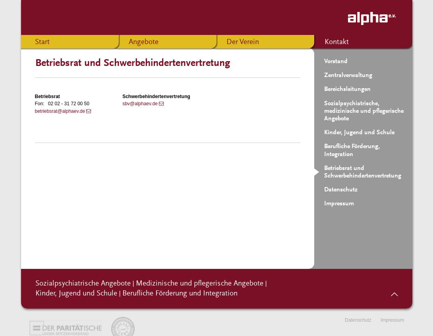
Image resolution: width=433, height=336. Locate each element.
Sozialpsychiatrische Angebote (83, 284)
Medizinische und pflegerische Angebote (199, 284)
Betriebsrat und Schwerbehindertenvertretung (362, 172)
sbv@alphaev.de (140, 103)
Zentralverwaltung (348, 75)
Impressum (339, 204)
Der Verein (242, 42)
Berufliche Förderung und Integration (180, 293)
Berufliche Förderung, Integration (352, 150)
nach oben (394, 291)
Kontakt (337, 42)
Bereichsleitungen (347, 89)
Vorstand (336, 61)
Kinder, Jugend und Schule (359, 132)
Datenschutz (341, 190)
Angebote (144, 42)
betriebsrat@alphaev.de (60, 111)
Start (42, 42)
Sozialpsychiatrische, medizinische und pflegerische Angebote (364, 111)
